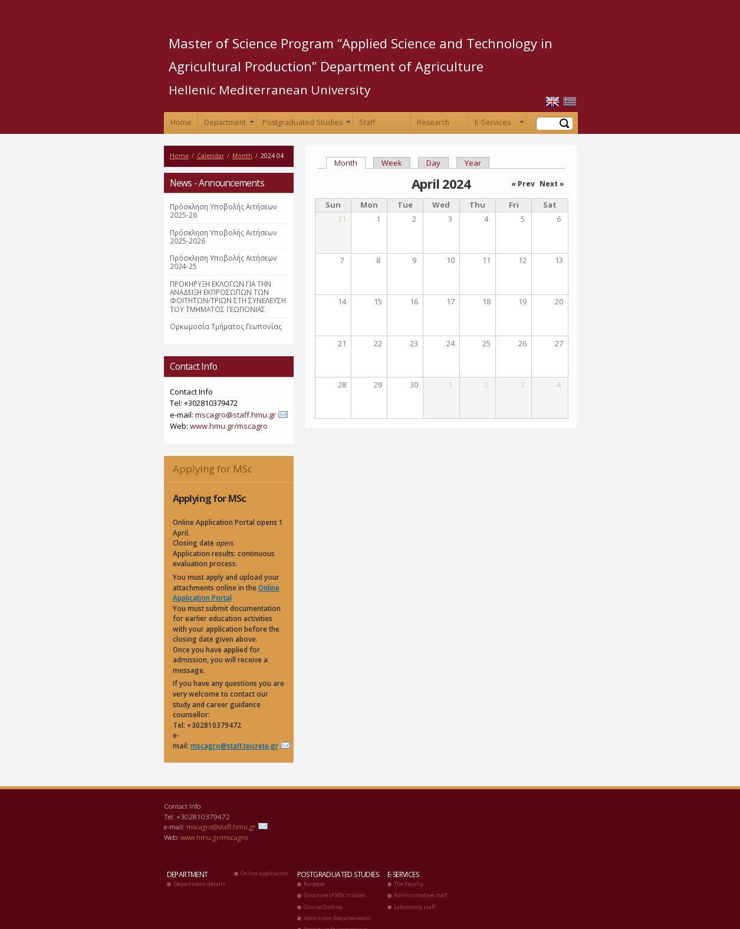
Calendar (210, 156)
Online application (264, 873)
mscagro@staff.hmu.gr (235, 414)
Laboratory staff (414, 907)
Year (473, 162)
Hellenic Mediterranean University (269, 89)
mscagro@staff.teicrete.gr (234, 745)
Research (433, 122)
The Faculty (408, 884)
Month (242, 156)
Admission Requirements (337, 918)
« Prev (523, 184)
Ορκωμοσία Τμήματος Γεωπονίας (226, 326)
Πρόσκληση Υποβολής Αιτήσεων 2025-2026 (223, 236)
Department (228, 124)
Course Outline (323, 907)
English (552, 102)
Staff (367, 122)
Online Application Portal (226, 593)
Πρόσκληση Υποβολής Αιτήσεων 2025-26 (223, 210)
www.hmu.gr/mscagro (229, 426)
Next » (552, 184)
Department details (199, 884)
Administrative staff (420, 895)
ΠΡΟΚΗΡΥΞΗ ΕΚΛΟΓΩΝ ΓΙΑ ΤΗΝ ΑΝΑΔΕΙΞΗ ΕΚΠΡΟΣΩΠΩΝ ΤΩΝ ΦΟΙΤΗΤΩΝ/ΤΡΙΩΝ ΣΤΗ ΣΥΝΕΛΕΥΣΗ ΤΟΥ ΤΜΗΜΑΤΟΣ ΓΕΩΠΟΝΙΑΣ (228, 296)
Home (181, 122)
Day (433, 162)
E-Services (498, 124)
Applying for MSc (212, 468)
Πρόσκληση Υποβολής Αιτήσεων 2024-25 (223, 262)
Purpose (314, 884)
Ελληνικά (570, 102)
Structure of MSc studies (335, 895)
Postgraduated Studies (305, 124)
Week (391, 162)
